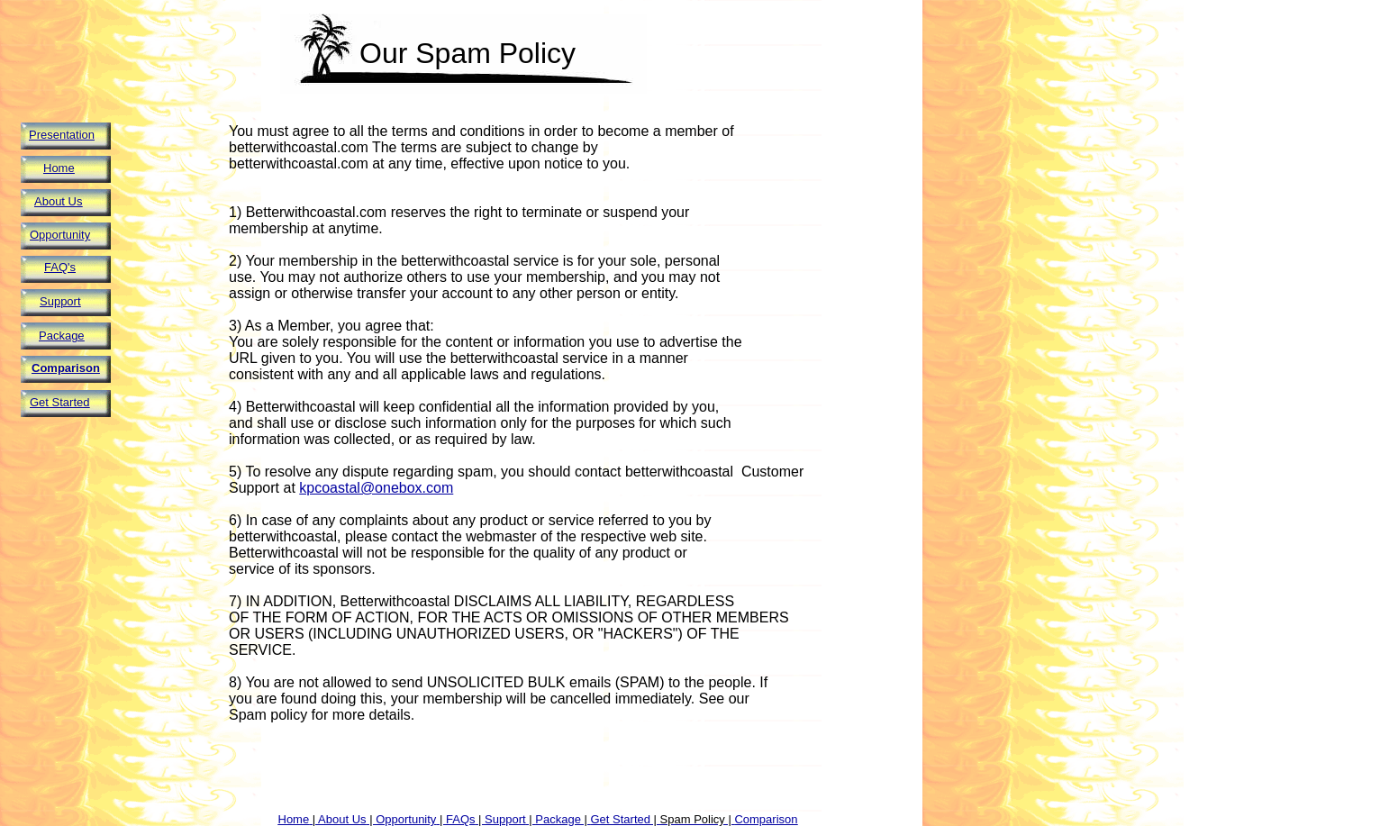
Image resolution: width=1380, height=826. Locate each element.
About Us (58, 201)
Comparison (66, 368)
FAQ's (60, 267)
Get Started (59, 402)
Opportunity (60, 234)
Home (59, 168)
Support (60, 301)
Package (62, 335)
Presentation (62, 134)
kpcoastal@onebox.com (376, 487)
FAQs (461, 819)
